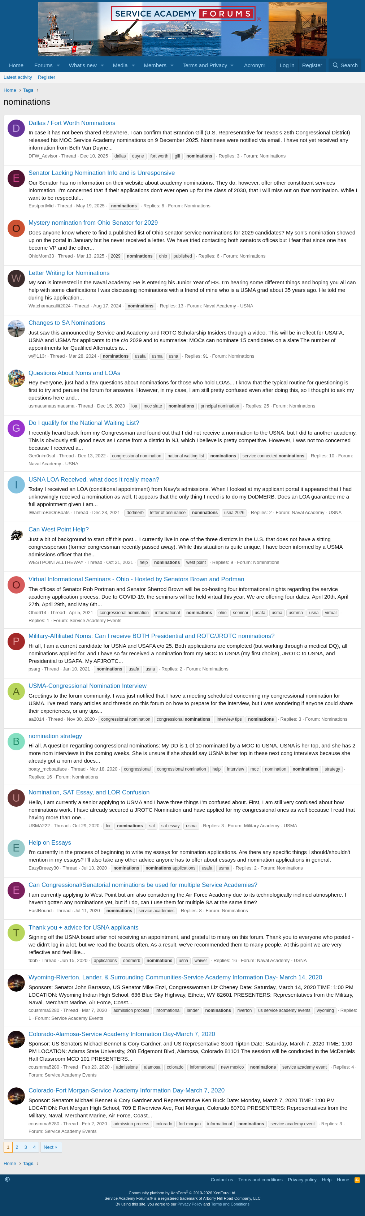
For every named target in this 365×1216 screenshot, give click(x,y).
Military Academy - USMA (270, 825)
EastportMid (41, 205)
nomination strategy (55, 736)
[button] (58, 65)
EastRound (40, 910)
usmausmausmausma (51, 406)
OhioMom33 (41, 256)
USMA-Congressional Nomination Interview (88, 685)
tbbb (33, 960)
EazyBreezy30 (44, 868)
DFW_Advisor (43, 156)
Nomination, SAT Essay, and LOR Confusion (89, 792)
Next (48, 1147)
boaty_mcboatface (48, 769)
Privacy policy (302, 1179)
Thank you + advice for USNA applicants (84, 927)
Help (327, 1179)
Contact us (222, 1179)
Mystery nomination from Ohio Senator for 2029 (93, 222)
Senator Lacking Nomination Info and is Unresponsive (102, 172)
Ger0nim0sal (42, 455)
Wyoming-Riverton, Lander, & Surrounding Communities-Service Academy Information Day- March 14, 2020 (175, 977)
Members (155, 65)
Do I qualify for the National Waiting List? (84, 422)
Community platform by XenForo (182, 1193)
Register (46, 77)
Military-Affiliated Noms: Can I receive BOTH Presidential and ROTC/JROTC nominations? (152, 636)
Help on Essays (50, 842)
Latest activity (18, 77)
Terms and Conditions (230, 1204)
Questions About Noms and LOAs (74, 373)
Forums (43, 65)
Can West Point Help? (59, 529)
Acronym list (259, 65)
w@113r (37, 356)
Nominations (273, 156)
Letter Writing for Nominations (69, 272)
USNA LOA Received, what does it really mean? (94, 479)
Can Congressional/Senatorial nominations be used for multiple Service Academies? (143, 884)
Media (120, 65)
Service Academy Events (95, 620)
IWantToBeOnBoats (49, 512)
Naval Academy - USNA (228, 306)
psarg (34, 669)
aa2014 (36, 719)
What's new (83, 65)
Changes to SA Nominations (67, 322)
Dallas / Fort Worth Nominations (72, 123)
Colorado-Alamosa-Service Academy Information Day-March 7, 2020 (122, 1034)
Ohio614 (37, 612)
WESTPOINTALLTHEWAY (56, 562)
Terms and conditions (260, 1179)
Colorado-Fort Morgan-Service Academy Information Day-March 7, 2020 (127, 1090)
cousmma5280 (44, 1010)
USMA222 (39, 825)
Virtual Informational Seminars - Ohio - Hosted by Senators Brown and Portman (136, 579)
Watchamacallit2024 (50, 306)
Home (16, 65)
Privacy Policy (190, 1204)
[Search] (345, 65)
